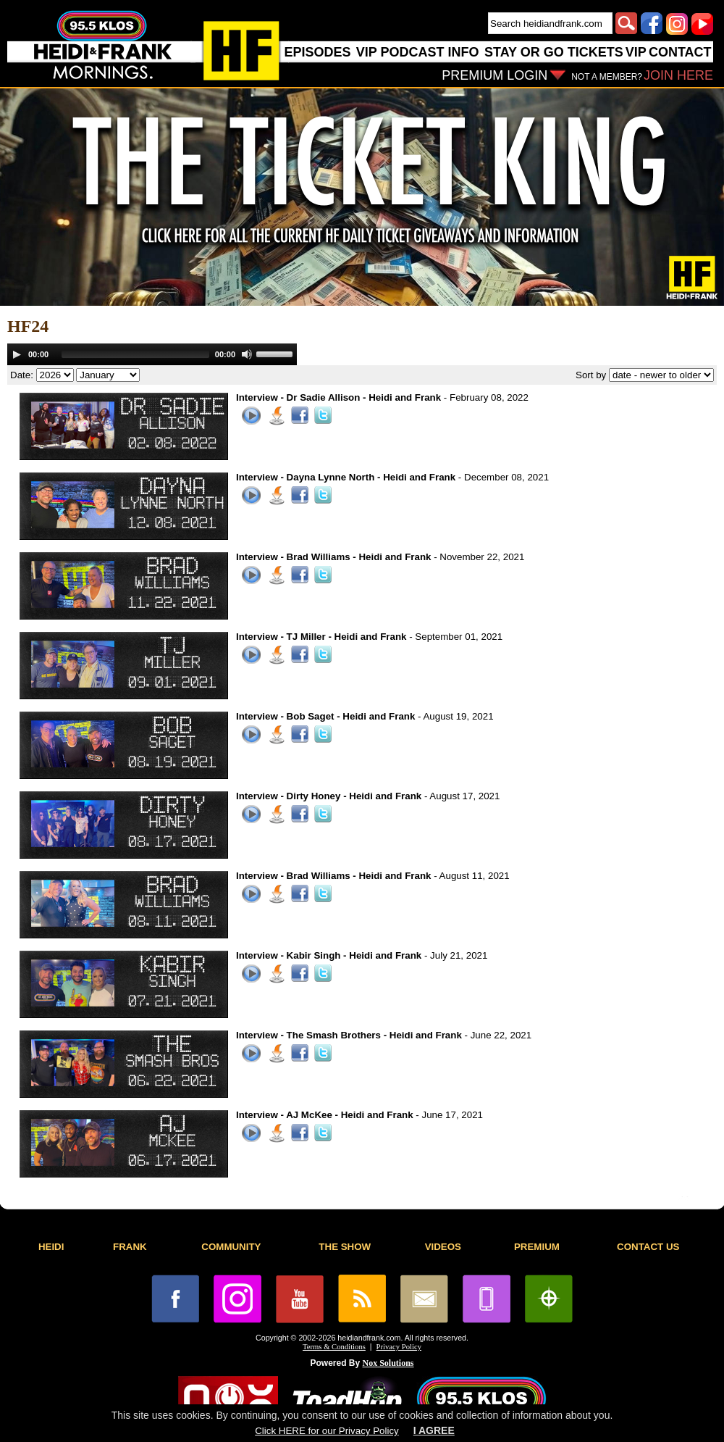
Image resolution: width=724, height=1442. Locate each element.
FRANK (130, 1246)
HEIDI (51, 1246)
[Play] (16, 354)
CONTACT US (648, 1246)
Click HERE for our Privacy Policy (326, 1430)
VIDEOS (443, 1246)
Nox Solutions (388, 1363)
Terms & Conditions (334, 1347)
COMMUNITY (231, 1246)
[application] (152, 354)
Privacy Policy (398, 1347)
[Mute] (247, 354)
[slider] (135, 354)
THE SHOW (345, 1246)
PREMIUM (537, 1246)
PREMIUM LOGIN (494, 75)
